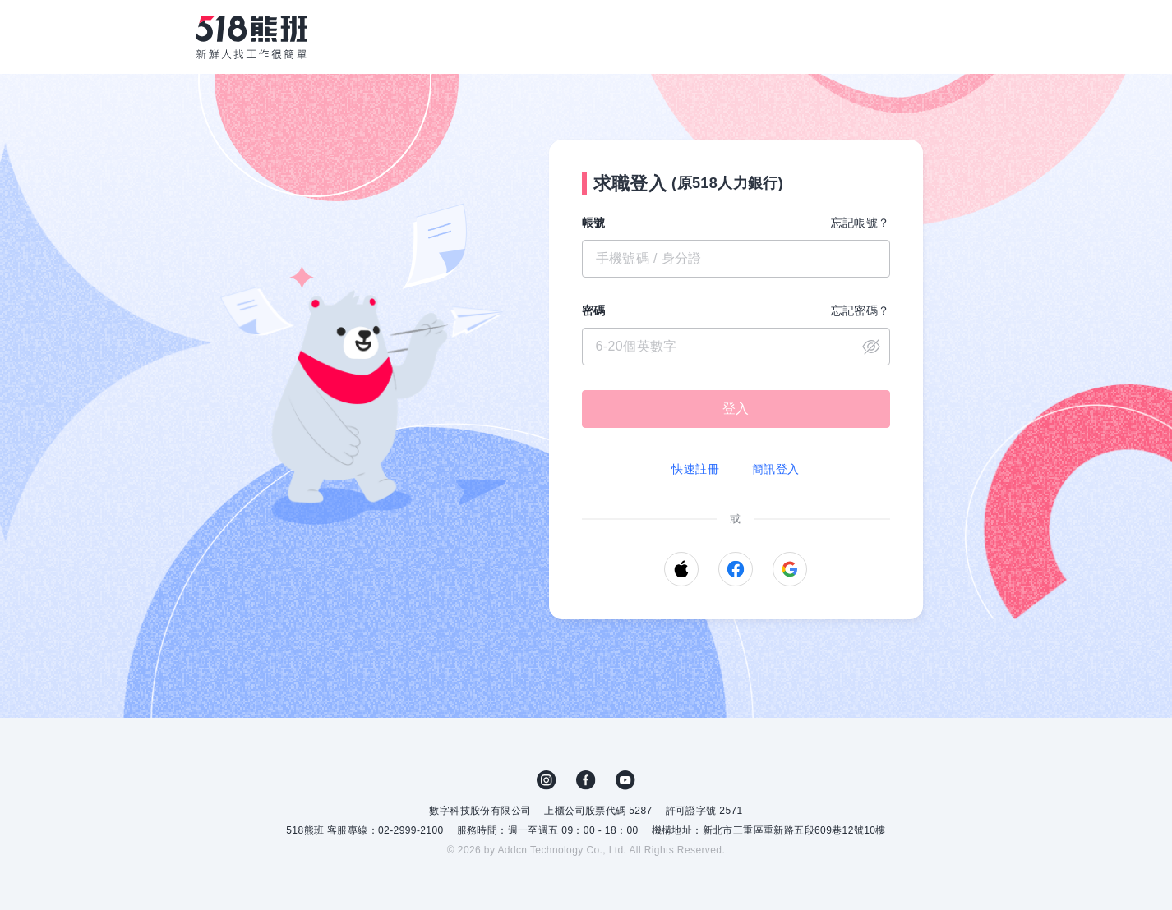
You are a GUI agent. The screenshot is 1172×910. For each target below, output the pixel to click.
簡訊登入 (776, 469)
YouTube (625, 780)
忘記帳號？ (860, 222)
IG (546, 780)
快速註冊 (695, 469)
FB (586, 780)
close (871, 346)
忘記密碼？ (860, 310)
